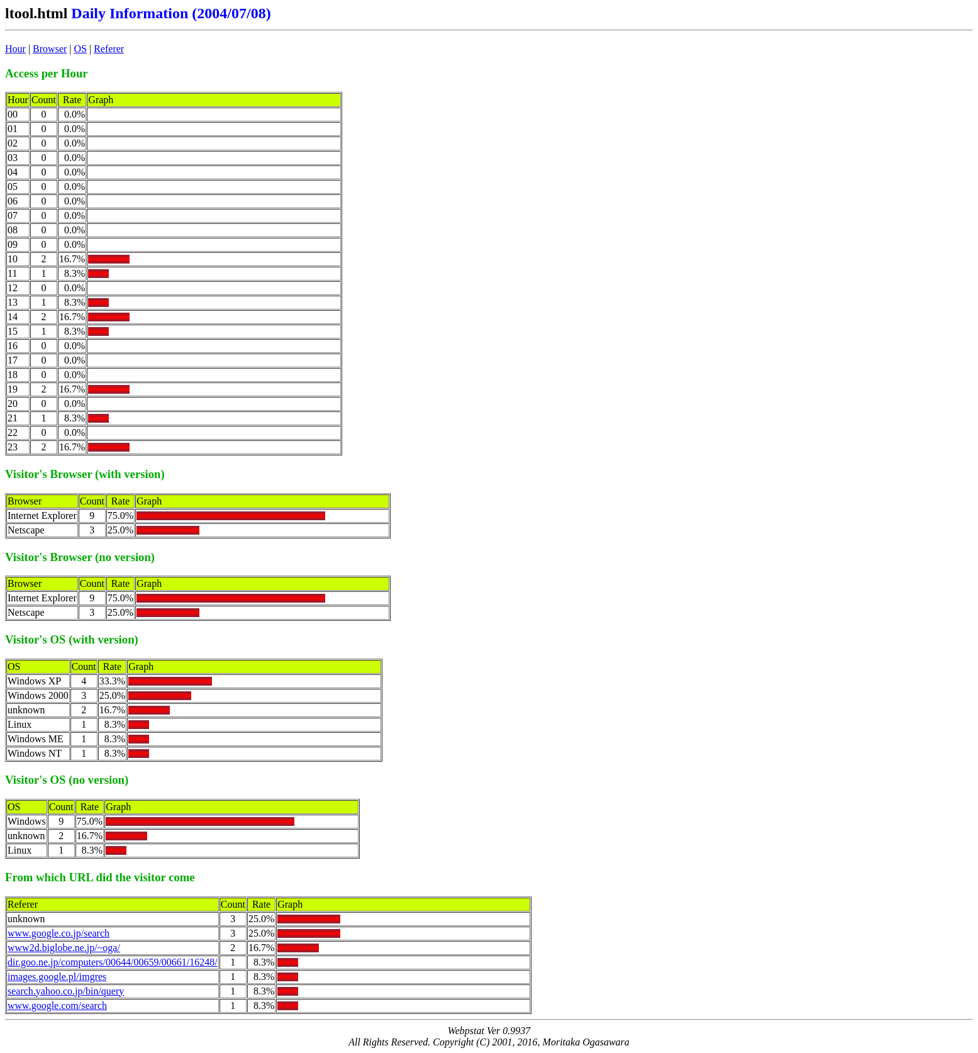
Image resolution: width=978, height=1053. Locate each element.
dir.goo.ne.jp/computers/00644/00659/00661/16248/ (113, 962)
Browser (50, 48)
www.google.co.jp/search (58, 933)
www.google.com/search (57, 1005)
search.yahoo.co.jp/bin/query (66, 991)
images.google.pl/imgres (57, 976)
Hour (15, 48)
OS (80, 48)
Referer (109, 48)
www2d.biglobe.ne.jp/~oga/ (64, 947)
